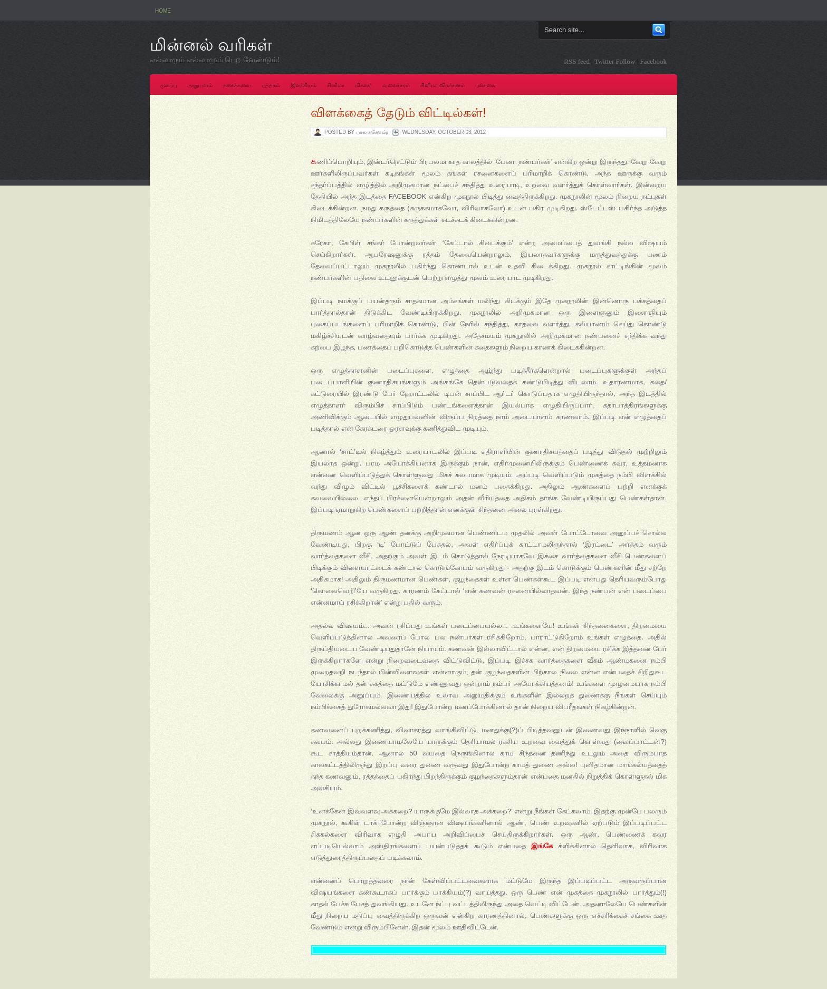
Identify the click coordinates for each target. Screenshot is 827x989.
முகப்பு (168, 85)
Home (163, 11)
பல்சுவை (486, 85)
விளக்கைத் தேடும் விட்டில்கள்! (398, 112)
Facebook (653, 61)
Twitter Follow (614, 61)
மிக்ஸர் (363, 85)
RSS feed (577, 61)
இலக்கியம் (303, 85)
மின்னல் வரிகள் (211, 44)
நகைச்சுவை (237, 85)
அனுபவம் (200, 85)
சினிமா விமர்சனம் (442, 85)
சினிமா (335, 85)
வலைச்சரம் (396, 85)
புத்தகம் (271, 85)
